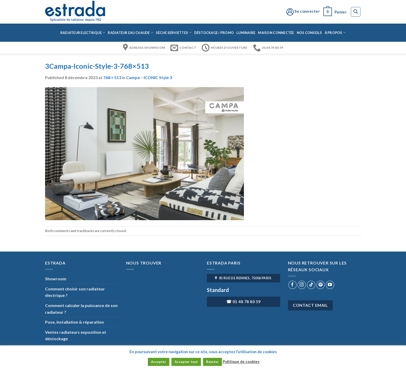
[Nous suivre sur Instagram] (302, 285)
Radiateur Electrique (82, 32)
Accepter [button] (158, 362)
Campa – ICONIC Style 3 (149, 77)
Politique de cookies (241, 361)
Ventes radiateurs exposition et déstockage (75, 335)
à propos (335, 32)
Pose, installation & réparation (74, 321)
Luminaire (245, 33)
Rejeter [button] (212, 362)
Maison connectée (276, 33)
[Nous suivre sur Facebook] (292, 285)
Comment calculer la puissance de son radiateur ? (81, 309)
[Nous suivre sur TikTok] (311, 285)
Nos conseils (309, 33)
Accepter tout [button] (186, 362)
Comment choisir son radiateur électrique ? (75, 292)
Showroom (55, 278)
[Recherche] (356, 12)
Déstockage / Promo (214, 33)
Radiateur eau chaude (130, 32)
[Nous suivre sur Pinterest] (320, 285)
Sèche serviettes (174, 32)
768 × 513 (112, 77)
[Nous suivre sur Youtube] (330, 285)
